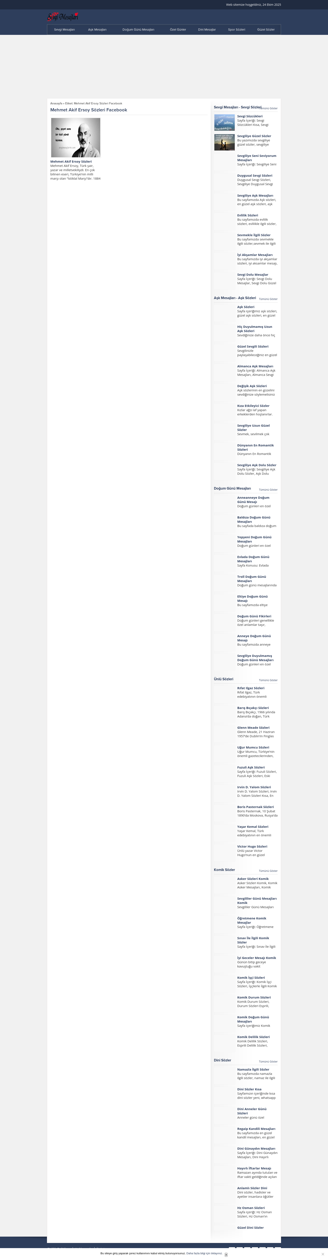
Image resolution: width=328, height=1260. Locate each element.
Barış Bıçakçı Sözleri (253, 708)
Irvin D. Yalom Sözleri (254, 787)
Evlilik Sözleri (247, 215)
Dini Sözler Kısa (249, 1089)
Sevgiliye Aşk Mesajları (255, 195)
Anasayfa (56, 103)
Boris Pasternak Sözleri (255, 807)
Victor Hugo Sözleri (252, 846)
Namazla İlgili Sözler (253, 1069)
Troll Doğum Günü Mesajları (251, 578)
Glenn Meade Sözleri (253, 727)
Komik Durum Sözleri (254, 997)
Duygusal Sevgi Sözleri (254, 175)
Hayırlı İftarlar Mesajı (254, 1168)
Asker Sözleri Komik (253, 878)
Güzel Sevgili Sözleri (253, 346)
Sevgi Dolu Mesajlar (252, 274)
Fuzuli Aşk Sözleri (251, 767)
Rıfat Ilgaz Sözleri (250, 688)
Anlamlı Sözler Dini (252, 1188)
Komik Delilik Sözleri (253, 1037)
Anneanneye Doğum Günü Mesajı (253, 499)
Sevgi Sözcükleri (250, 116)
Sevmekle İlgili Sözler (254, 235)
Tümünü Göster (268, 108)
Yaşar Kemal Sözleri (252, 826)
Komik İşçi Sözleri (251, 977)
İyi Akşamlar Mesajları (255, 255)
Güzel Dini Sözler (250, 1227)
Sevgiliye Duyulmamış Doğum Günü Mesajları (255, 657)
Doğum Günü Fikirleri (254, 616)
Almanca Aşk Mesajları (255, 366)
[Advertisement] (164, 67)
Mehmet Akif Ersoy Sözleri (71, 161)
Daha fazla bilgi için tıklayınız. (205, 1253)
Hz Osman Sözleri (251, 1208)
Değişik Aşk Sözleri (252, 386)
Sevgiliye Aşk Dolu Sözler (256, 465)
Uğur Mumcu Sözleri (253, 747)
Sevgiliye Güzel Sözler (254, 136)
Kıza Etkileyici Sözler (253, 405)
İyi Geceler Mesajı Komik (256, 958)
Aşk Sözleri (245, 307)
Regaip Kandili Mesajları (256, 1128)
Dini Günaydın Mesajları (256, 1148)
